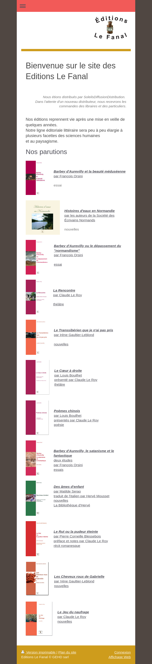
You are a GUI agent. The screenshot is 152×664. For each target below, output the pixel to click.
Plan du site (67, 652)
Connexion (122, 652)
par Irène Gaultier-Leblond (74, 335)
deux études (63, 460)
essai (58, 264)
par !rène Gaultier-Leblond (74, 581)
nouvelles (61, 344)
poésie (59, 425)
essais (58, 470)
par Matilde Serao (67, 491)
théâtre (58, 304)
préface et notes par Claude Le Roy (81, 541)
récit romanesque (67, 546)
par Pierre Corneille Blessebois (77, 536)
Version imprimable (38, 652)
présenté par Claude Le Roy (75, 380)
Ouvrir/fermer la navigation (76, 6)
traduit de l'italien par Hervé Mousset (81, 496)
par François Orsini (68, 176)
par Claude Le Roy (67, 295)
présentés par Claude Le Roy (76, 420)
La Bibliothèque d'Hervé (72, 505)
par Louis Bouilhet (68, 375)
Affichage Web (119, 657)
